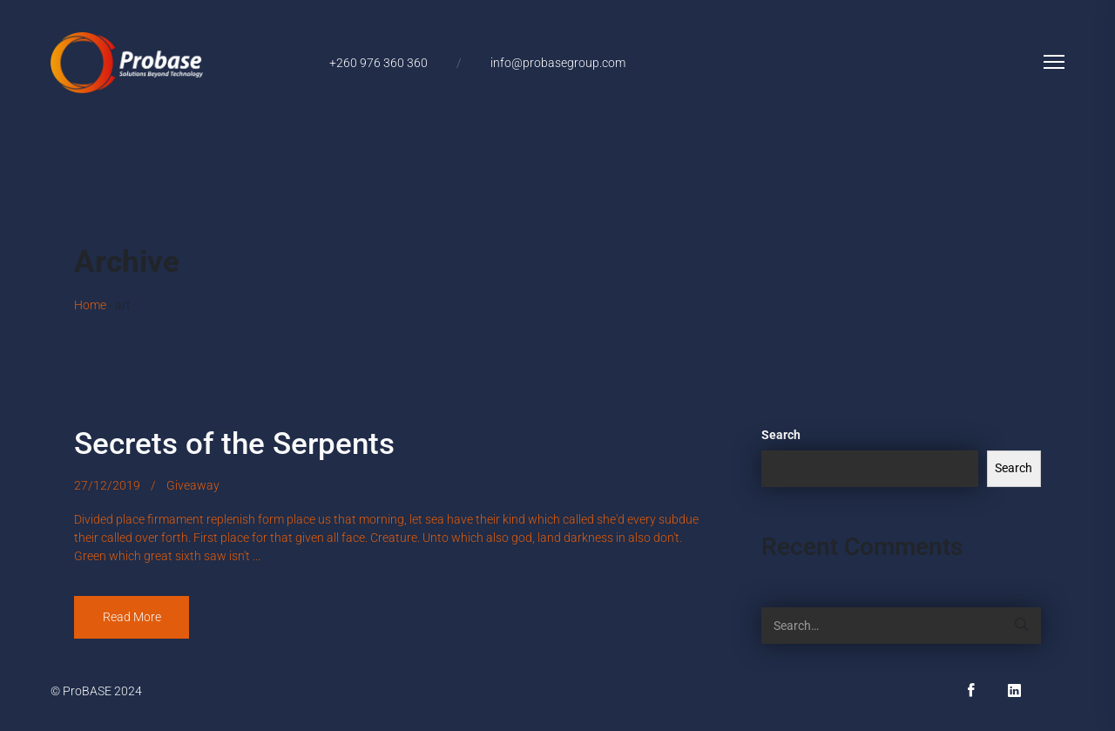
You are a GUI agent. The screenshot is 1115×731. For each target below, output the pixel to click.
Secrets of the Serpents (234, 444)
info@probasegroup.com (557, 63)
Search (781, 435)
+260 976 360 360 (378, 63)
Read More (132, 617)
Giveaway (193, 485)
